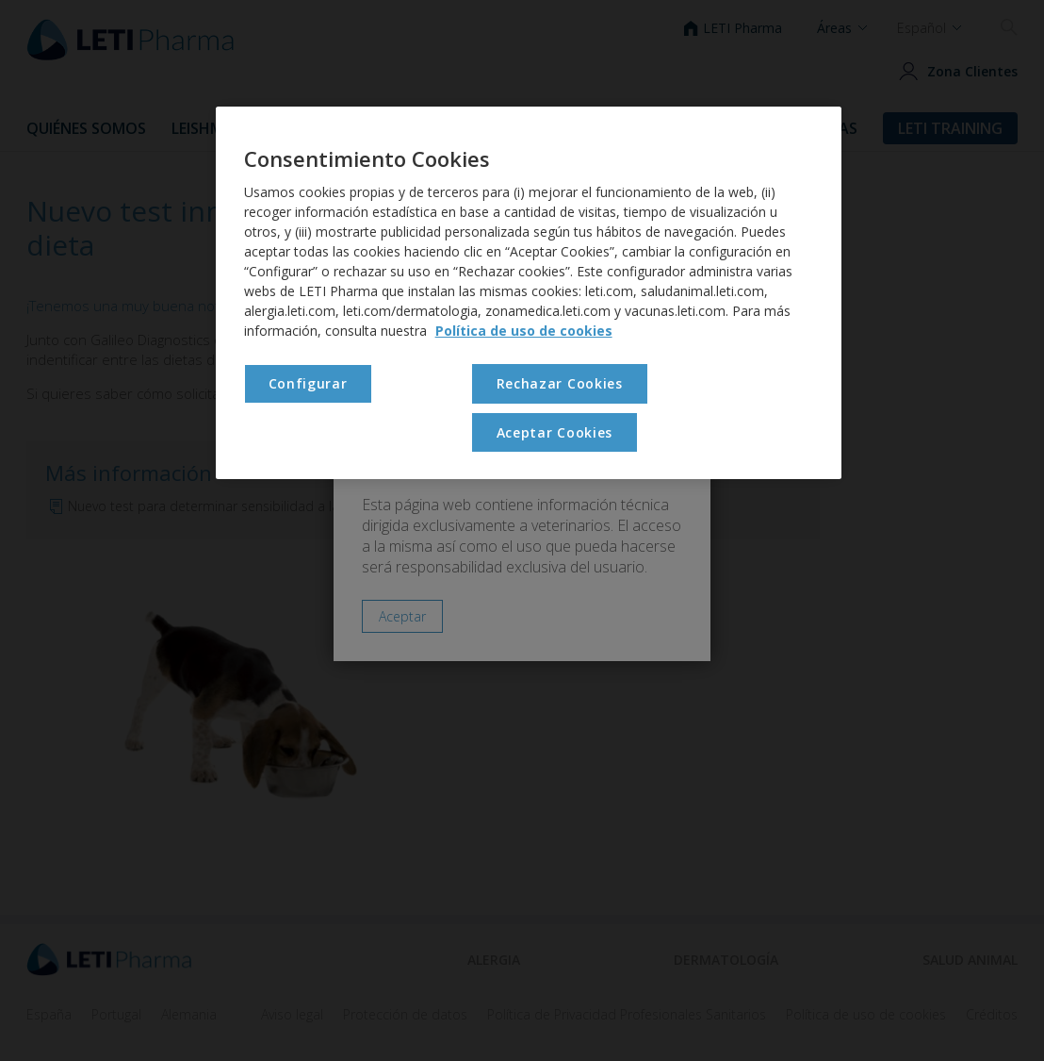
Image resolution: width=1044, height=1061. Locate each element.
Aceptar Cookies (555, 432)
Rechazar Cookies (560, 383)
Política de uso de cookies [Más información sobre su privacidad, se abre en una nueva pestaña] (523, 331)
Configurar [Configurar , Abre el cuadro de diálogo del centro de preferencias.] (308, 383)
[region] (529, 293)
